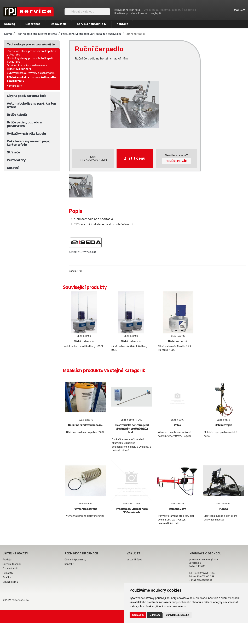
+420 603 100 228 (204, 576)
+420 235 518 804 (204, 573)
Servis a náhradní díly (91, 24)
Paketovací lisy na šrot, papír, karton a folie (28, 143)
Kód (71, 252)
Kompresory (14, 85)
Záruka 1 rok (75, 270)
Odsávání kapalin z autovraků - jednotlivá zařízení (27, 67)
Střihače (13, 152)
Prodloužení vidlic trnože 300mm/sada (132, 510)
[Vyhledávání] (87, 11)
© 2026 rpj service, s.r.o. (16, 600)
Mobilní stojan (223, 425)
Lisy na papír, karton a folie (26, 96)
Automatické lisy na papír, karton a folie (31, 105)
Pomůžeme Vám (176, 161)
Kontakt (122, 24)
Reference (33, 24)
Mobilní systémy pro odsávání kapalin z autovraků (32, 60)
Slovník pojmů (10, 581)
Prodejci (7, 559)
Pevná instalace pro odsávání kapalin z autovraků (32, 53)
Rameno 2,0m (177, 509)
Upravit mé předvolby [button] (177, 615)
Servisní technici (12, 564)
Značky (7, 577)
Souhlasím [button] (138, 615)
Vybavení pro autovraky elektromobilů (31, 73)
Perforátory (16, 160)
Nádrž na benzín (84, 341)
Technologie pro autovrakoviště (31, 44)
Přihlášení (8, 573)
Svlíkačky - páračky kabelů (26, 133)
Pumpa (223, 509)
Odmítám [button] (155, 615)
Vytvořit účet (134, 559)
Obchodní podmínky (75, 559)
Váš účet (133, 553)
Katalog (9, 24)
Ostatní (12, 168)
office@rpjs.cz (204, 580)
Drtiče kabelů (17, 115)
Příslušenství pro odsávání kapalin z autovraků (31, 79)
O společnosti (10, 568)
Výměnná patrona (85, 509)
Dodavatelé (59, 24)
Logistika (190, 9)
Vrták (177, 425)
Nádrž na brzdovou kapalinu (85, 425)
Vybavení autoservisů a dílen (162, 9)
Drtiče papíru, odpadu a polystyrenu (24, 124)
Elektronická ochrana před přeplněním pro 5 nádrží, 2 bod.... (132, 428)
